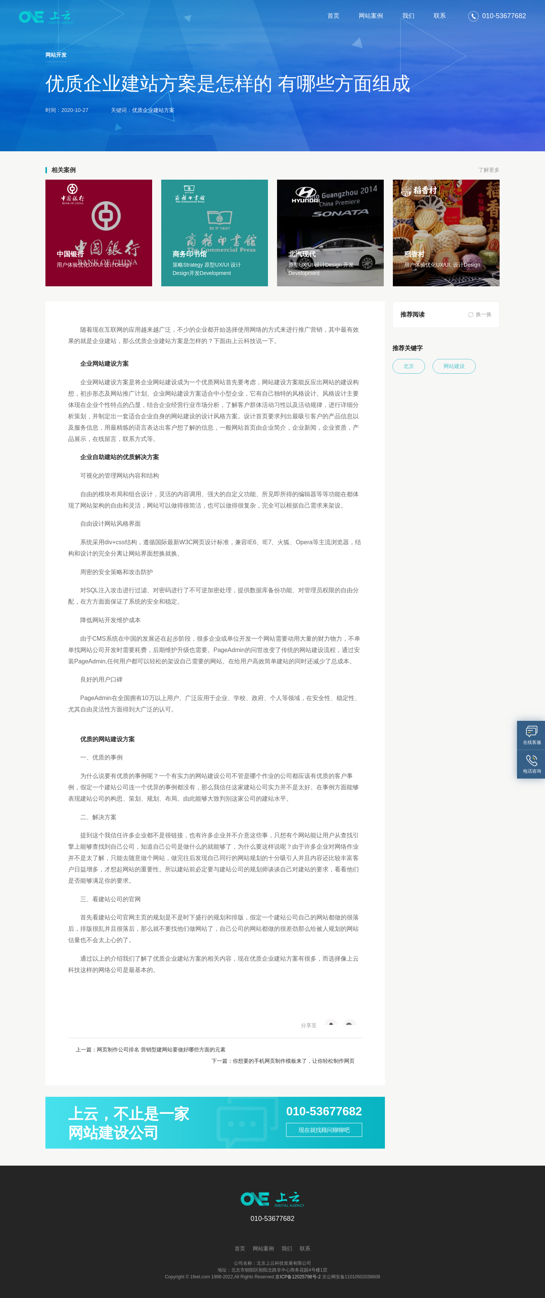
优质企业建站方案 (153, 110)
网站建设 (456, 366)
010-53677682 (322, 1100)
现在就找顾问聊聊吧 (321, 1119)
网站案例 (371, 15)
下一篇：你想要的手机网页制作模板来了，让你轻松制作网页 (284, 1049)
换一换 (484, 315)
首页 (333, 15)
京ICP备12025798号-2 (298, 1265)
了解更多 (489, 170)
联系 (440, 15)
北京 (409, 366)
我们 (408, 15)
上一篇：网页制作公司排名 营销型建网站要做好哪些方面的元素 (145, 1049)
